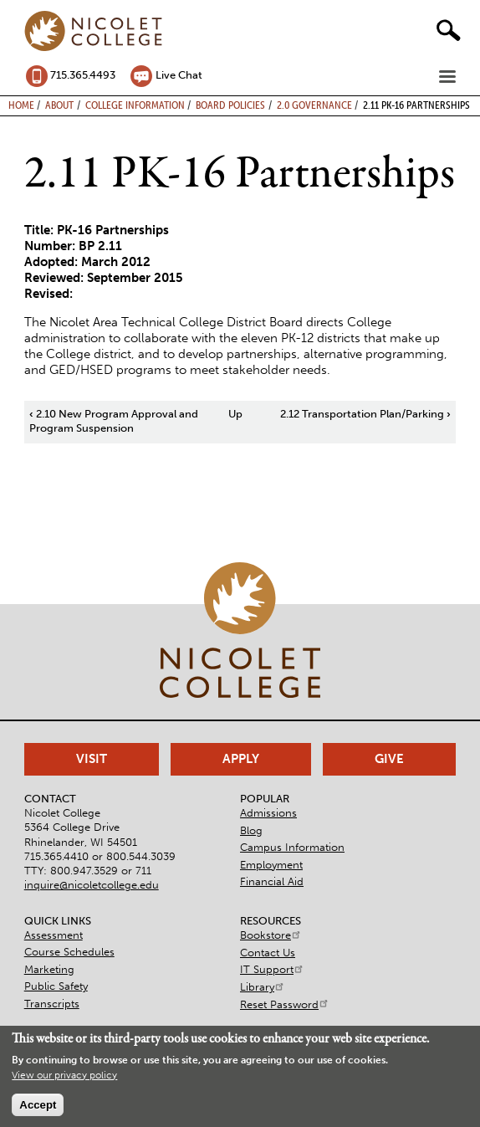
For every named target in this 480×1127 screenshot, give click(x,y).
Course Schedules (69, 951)
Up (235, 413)
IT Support (272, 969)
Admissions (268, 813)
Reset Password (284, 1004)
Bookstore (271, 935)
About (59, 104)
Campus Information (292, 847)
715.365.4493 (82, 75)
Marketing (49, 969)
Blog (251, 830)
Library (262, 987)
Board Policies (230, 104)
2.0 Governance (314, 104)
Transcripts (51, 1003)
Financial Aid (272, 881)
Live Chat (179, 75)
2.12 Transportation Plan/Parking (365, 413)
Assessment (53, 935)
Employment (271, 864)
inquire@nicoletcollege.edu (91, 885)
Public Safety (56, 986)
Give (389, 758)
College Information (135, 104)
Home (21, 104)
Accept (37, 1105)
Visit (91, 758)
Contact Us (267, 952)
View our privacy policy (64, 1075)
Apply (240, 758)
